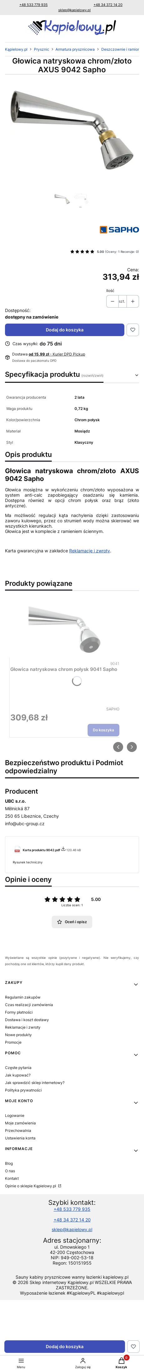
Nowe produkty (18, 1034)
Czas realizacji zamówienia (29, 1004)
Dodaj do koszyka (65, 329)
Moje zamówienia (20, 1123)
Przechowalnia (18, 1130)
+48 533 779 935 (33, 5)
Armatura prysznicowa (75, 49)
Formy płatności (19, 1012)
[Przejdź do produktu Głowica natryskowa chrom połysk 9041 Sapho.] (64, 627)
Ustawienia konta (20, 1138)
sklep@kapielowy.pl (74, 10)
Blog (9, 1163)
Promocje (13, 1042)
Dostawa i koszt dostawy (27, 1019)
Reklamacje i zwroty (89, 550)
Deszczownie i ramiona (121, 49)
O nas (10, 1171)
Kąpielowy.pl (16, 49)
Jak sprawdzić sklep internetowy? (35, 1082)
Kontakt (12, 1178)
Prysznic (41, 49)
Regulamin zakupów (23, 997)
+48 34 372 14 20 (108, 5)
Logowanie (14, 1115)
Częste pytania (18, 1067)
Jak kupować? (18, 1075)
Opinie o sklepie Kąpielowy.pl (31, 1186)
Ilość (110, 290)
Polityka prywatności (23, 1090)
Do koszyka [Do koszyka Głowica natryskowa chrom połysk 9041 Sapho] (103, 730)
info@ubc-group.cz (25, 823)
